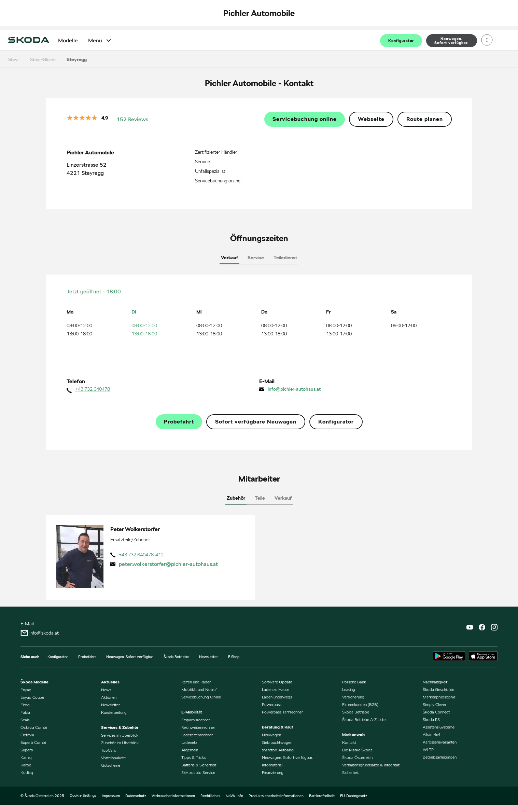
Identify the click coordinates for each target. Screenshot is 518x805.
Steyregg (77, 59)
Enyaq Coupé (32, 697)
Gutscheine (110, 765)
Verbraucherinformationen (173, 795)
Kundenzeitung (114, 712)
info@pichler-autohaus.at (294, 389)
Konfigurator (401, 40)
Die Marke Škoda (357, 750)
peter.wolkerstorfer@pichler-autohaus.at (168, 564)
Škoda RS (431, 719)
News (106, 690)
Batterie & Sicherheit (198, 765)
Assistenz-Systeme (438, 727)
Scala (25, 720)
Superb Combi (33, 742)
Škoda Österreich (357, 757)
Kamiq (26, 757)
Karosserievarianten (440, 742)
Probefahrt (179, 421)
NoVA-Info (234, 795)
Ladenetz (189, 742)
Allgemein (189, 750)
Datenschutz (135, 795)
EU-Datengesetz (353, 795)
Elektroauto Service (198, 772)
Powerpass (271, 704)
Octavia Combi (33, 727)
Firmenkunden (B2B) (360, 704)
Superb (26, 750)
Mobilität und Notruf (199, 689)
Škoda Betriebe (176, 656)
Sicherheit (350, 772)
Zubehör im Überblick (120, 742)
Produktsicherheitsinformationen (276, 795)
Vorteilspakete (113, 757)
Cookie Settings (83, 795)
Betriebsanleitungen (440, 757)
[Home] (28, 41)
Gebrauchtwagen (277, 742)
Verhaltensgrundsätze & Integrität (371, 765)
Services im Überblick (119, 735)
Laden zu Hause (275, 689)
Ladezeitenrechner (197, 735)
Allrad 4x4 (431, 734)
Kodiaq (26, 772)
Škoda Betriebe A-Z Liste (364, 719)
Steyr (13, 59)
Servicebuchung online (304, 119)
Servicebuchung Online (201, 697)
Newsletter (208, 656)
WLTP (428, 749)
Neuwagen (271, 735)
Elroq (25, 705)
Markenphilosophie (439, 697)
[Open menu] (487, 40)
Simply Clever (434, 704)
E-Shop (233, 656)
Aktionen (108, 697)
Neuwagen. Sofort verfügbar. (129, 656)
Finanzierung (272, 772)
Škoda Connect (436, 712)
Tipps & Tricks (193, 757)
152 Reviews (132, 119)
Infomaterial (272, 765)
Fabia (25, 712)
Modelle (68, 41)
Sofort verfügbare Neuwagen (255, 421)
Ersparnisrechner (195, 720)
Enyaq (25, 690)
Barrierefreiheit (322, 795)
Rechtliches (210, 795)
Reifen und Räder (196, 682)
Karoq (25, 765)
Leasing (348, 689)
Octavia (27, 735)
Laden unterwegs (277, 697)
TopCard (108, 750)
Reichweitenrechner (198, 727)
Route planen (424, 119)
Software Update (277, 682)
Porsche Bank (354, 682)
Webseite (371, 119)
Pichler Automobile (259, 13)
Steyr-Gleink (43, 59)
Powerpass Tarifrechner (282, 712)
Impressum (111, 795)
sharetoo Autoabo (278, 750)
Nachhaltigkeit (435, 682)
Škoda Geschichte (438, 689)
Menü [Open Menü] (100, 40)
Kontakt (349, 742)
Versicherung (353, 697)
